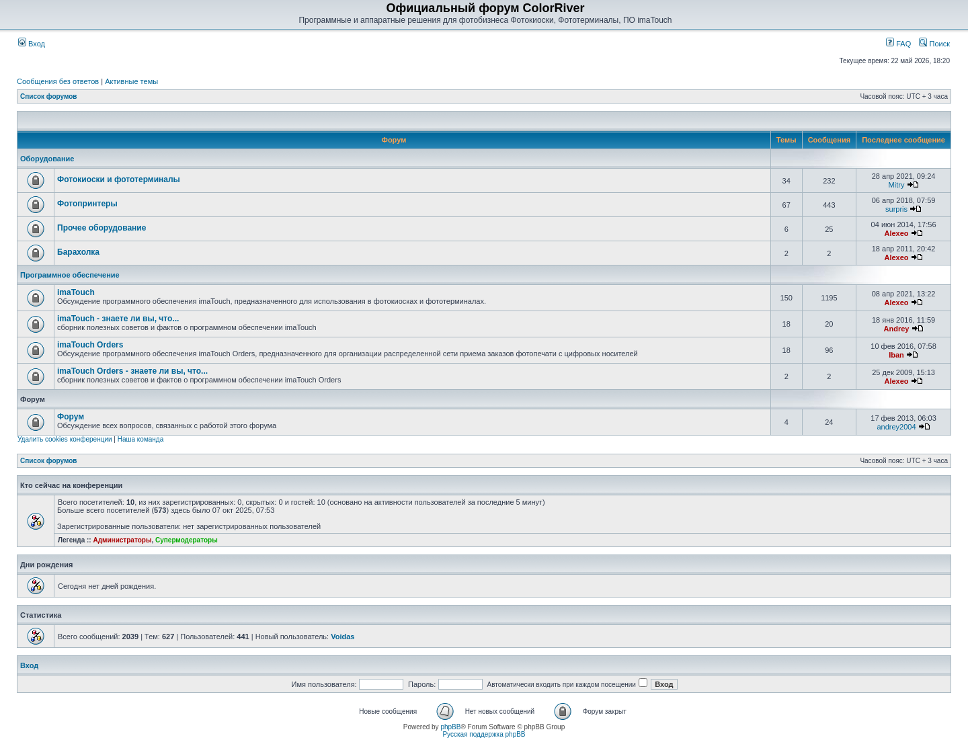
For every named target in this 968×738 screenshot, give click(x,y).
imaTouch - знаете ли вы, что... (118, 318)
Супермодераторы (186, 540)
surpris (896, 209)
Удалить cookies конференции (64, 439)
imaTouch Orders (90, 345)
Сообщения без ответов (58, 81)
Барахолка (78, 252)
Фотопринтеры (87, 203)
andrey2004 (896, 427)
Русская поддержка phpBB (483, 734)
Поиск (934, 44)
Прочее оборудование (101, 228)
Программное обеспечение (70, 275)
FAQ (898, 44)
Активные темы (131, 81)
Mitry (897, 185)
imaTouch (76, 292)
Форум (70, 416)
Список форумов (48, 96)
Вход (31, 44)
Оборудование (47, 159)
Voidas (342, 636)
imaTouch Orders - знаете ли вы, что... (132, 371)
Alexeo (896, 233)
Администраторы (122, 540)
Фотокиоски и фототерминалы (118, 179)
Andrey (897, 329)
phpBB (450, 727)
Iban (896, 355)
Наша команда (141, 439)
